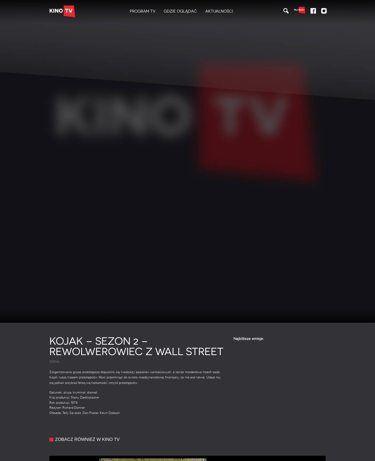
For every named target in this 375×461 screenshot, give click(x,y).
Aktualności (219, 11)
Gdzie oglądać (180, 11)
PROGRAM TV (142, 11)
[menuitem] (143, 11)
